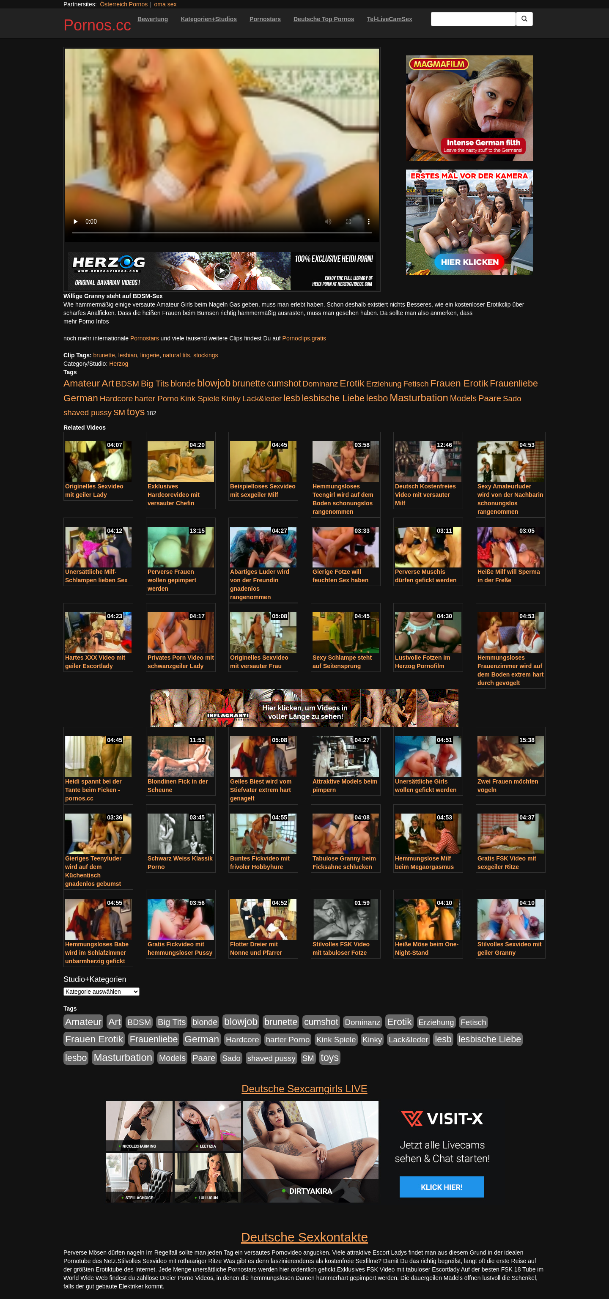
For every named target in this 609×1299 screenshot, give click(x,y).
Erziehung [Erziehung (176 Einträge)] (384, 383)
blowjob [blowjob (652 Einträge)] (213, 383)
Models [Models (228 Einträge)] (463, 398)
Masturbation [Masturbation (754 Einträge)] (419, 397)
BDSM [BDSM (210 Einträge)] (127, 383)
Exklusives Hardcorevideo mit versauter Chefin (174, 495)
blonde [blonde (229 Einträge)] (182, 383)
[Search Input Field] (473, 19)
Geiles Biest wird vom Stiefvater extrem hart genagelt (261, 790)
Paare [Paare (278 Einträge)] (489, 398)
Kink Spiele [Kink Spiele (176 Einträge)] (199, 398)
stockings (205, 355)
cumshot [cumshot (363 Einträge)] (284, 383)
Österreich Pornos (124, 4)
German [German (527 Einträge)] (80, 398)
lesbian (127, 355)
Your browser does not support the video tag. (222, 145)
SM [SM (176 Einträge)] (119, 412)
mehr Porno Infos (86, 321)
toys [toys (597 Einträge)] (136, 411)
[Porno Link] (222, 271)
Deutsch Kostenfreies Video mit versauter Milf (425, 495)
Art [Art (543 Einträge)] (108, 383)
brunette (104, 355)
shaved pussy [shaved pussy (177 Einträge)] (87, 412)
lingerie (149, 355)
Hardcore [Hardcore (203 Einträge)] (116, 398)
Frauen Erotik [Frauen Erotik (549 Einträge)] (459, 383)
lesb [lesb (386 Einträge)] (291, 398)
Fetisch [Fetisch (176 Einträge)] (415, 383)
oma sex (165, 4)
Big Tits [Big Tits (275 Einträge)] (155, 383)
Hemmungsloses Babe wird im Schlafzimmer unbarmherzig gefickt (97, 953)
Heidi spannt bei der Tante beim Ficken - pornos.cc (93, 790)
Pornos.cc (97, 25)
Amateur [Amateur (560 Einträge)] (81, 383)
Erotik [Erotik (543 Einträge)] (352, 383)
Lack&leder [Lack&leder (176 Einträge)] (262, 398)
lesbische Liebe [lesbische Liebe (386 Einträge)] (333, 398)
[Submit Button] (524, 19)
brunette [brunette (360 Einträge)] (248, 383)
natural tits (176, 355)
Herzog (118, 363)
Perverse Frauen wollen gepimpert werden (172, 580)
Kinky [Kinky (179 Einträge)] (231, 398)
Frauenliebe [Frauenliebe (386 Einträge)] (514, 383)
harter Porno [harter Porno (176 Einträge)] (156, 398)
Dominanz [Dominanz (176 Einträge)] (320, 383)
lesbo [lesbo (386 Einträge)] (377, 398)
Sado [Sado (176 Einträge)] (512, 398)
